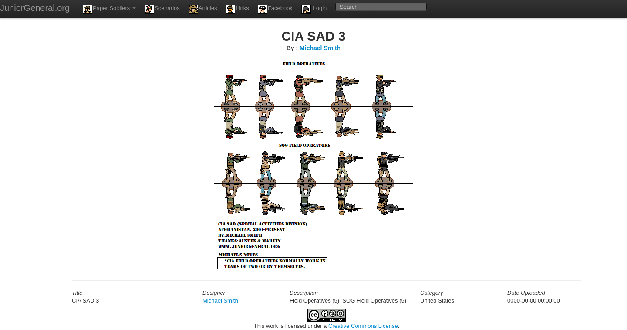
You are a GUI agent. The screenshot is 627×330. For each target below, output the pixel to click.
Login (314, 9)
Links (237, 9)
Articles (203, 9)
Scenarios (162, 9)
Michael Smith (320, 47)
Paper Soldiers (109, 9)
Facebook (275, 9)
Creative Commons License (363, 326)
